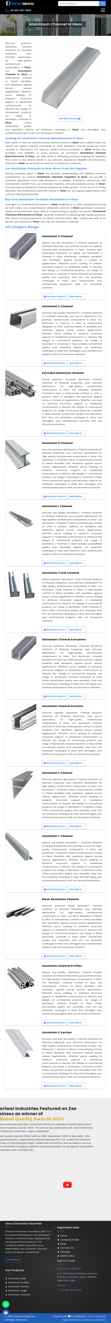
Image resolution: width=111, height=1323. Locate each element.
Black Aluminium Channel (60, 899)
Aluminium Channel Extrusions (64, 639)
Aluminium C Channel (57, 306)
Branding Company (95, 1319)
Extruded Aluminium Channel (63, 373)
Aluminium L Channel (57, 506)
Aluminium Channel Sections (62, 706)
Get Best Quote (54, 296)
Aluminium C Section (57, 1032)
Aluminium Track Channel (60, 573)
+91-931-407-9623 (18, 10)
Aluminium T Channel (57, 836)
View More (76, 296)
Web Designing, (97, 1316)
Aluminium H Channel (57, 443)
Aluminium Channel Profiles (62, 966)
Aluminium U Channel (57, 236)
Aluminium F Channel (57, 773)
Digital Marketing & (72, 1319)
